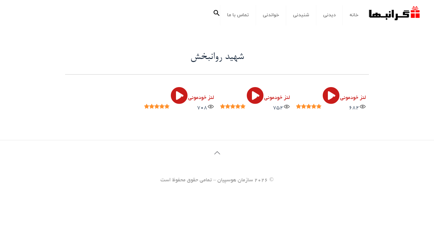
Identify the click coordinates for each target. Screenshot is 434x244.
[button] (216, 15)
